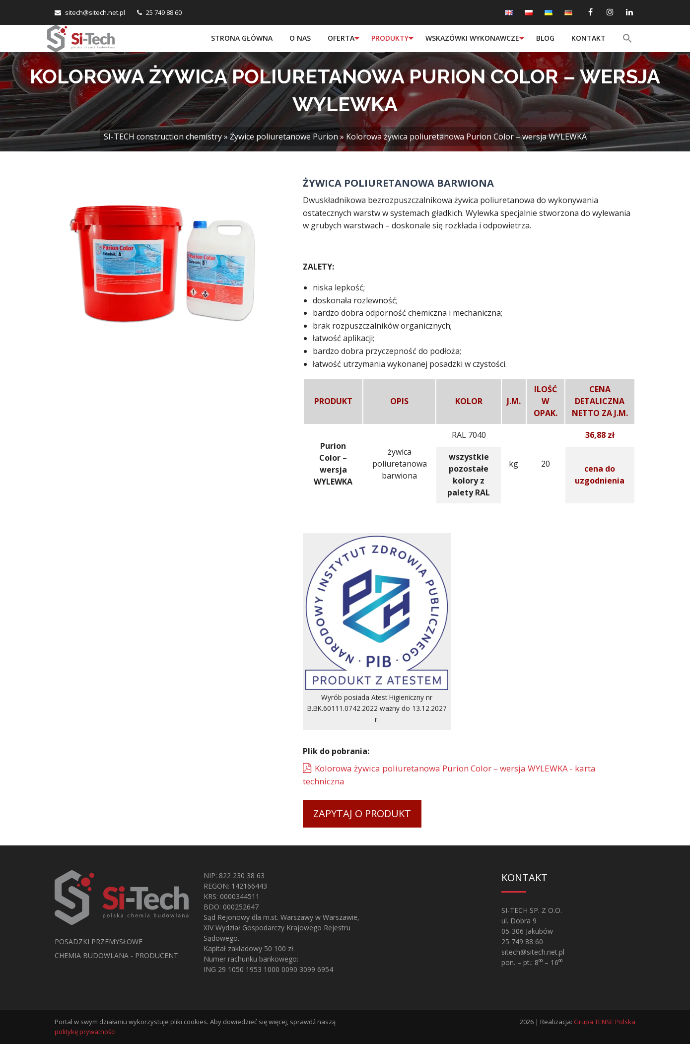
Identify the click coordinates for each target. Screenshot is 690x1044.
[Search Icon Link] (628, 38)
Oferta (341, 38)
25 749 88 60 (164, 12)
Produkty (390, 38)
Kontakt (588, 38)
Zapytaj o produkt (362, 813)
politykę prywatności (85, 1031)
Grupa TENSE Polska (604, 1021)
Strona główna (242, 38)
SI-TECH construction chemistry (163, 136)
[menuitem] (242, 38)
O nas (300, 38)
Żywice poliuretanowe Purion (284, 136)
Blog (545, 38)
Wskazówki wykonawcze (472, 38)
